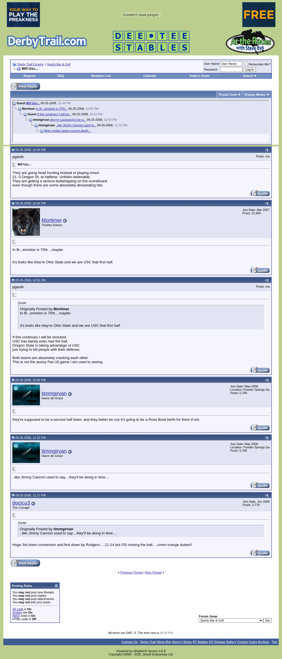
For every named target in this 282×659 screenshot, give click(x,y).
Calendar (149, 75)
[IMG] (16, 615)
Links (253, 642)
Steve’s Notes (182, 642)
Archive (263, 642)
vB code (17, 609)
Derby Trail (148, 642)
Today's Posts (199, 75)
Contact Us (129, 642)
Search (248, 75)
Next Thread (153, 572)
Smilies (17, 612)
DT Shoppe (217, 642)
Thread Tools (227, 94)
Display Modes (255, 94)
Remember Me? (257, 64)
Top (274, 642)
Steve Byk (164, 642)
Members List (101, 75)
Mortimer (52, 220)
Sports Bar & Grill (58, 64)
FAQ (61, 75)
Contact (242, 642)
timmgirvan (54, 393)
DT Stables (200, 642)
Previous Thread (131, 572)
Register (30, 75)
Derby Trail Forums (31, 64)
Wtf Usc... (33, 103)
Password (210, 69)
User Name (211, 63)
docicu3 (21, 503)
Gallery (231, 642)
